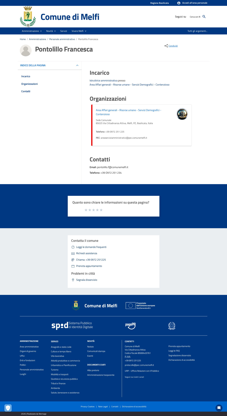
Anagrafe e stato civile (61, 347)
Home (23, 39)
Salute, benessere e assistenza (65, 392)
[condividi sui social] (170, 45)
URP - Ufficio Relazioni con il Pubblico (142, 371)
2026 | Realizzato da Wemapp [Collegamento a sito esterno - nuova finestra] (33, 413)
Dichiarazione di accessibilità (181, 360)
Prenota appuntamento (179, 346)
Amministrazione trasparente (100, 375)
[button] (192, 3)
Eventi (90, 355)
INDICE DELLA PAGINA (34, 65)
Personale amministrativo (62, 39)
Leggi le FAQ (174, 350)
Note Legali (103, 406)
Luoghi (23, 374)
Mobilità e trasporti (59, 374)
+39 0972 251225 (133, 360)
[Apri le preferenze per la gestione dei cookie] (8, 408)
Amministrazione (37, 39)
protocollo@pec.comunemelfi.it (139, 365)
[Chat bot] (219, 408)
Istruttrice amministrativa (104, 80)
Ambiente (55, 388)
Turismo (54, 369)
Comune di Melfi (70, 16)
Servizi (54, 341)
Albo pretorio (93, 370)
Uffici (22, 355)
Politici (23, 365)
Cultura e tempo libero (61, 351)
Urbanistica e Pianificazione (63, 365)
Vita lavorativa (57, 356)
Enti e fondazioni (27, 360)
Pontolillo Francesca (88, 39)
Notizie (90, 346)
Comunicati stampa (96, 351)
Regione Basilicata (159, 3)
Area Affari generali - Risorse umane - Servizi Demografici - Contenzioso (129, 85)
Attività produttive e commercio (65, 360)
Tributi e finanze (58, 383)
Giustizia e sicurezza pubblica (64, 379)
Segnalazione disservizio (179, 355)
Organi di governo (28, 351)
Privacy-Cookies (88, 406)
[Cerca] (204, 16)
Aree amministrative (29, 346)
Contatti (129, 341)
